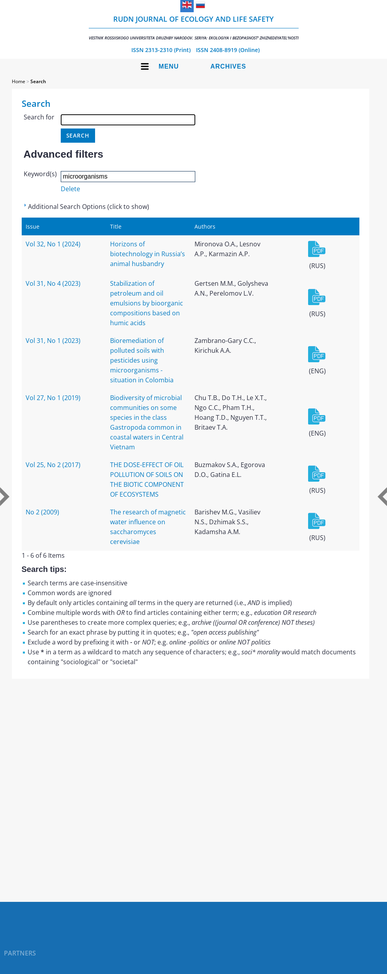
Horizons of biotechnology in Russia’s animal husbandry (147, 254)
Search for (39, 117)
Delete (70, 188)
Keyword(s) (40, 173)
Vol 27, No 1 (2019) (53, 397)
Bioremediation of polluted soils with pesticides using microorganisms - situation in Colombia (142, 360)
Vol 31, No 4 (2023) (53, 283)
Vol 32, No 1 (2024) (53, 244)
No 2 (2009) (42, 512)
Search (38, 81)
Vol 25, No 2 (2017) (53, 464)
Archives (228, 66)
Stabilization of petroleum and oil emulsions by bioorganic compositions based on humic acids (146, 303)
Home (18, 81)
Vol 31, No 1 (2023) (53, 340)
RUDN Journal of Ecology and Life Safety (194, 27)
